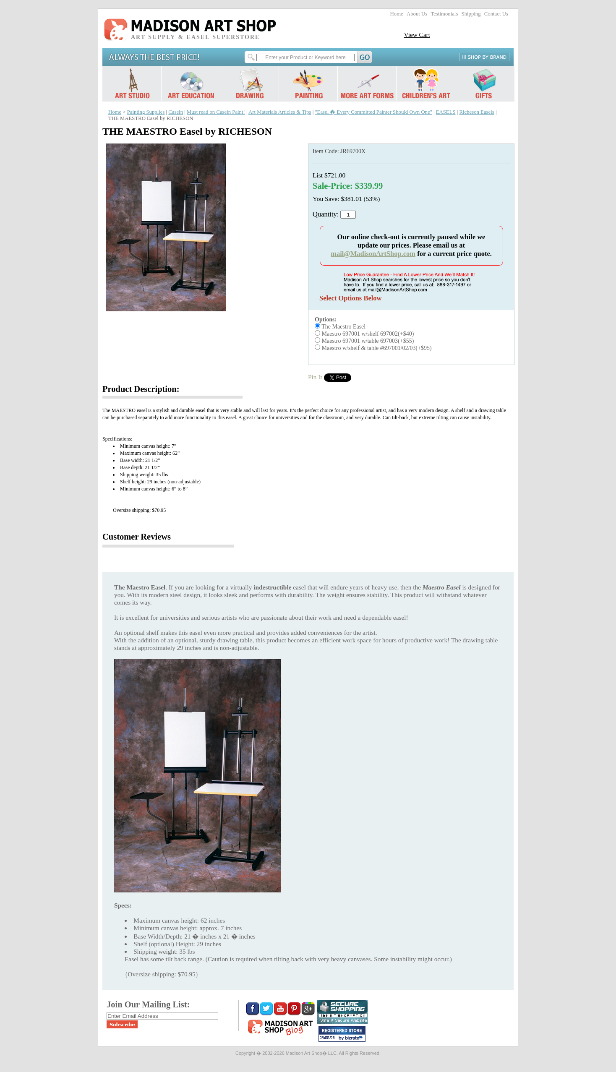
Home (396, 14)
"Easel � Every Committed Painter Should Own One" (373, 112)
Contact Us (496, 14)
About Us (417, 14)
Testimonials (444, 14)
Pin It (315, 377)
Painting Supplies (146, 112)
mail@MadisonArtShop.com (373, 254)
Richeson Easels (476, 112)
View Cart (417, 34)
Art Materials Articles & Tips (279, 112)
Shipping (471, 14)
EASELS (446, 112)
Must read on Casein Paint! (216, 112)
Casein (175, 112)
